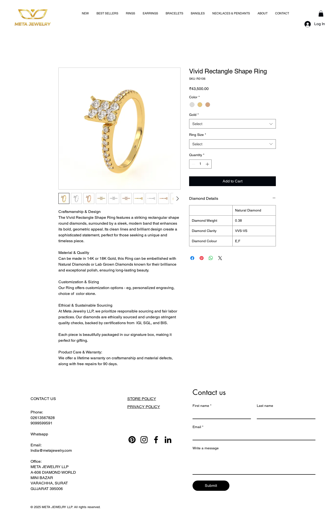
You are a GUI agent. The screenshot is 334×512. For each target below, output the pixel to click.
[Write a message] (254, 463)
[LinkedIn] (168, 439)
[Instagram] (144, 439)
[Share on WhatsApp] (211, 258)
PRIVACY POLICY (143, 406)
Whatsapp (39, 434)
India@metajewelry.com (51, 450)
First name (202, 406)
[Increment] (208, 164)
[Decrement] (193, 164)
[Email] (252, 435)
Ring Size (197, 135)
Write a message (206, 448)
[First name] (220, 414)
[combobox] (232, 124)
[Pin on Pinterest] (202, 258)
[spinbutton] (200, 164)
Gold (194, 115)
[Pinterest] (132, 439)
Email (198, 427)
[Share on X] (220, 258)
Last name (265, 406)
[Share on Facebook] (192, 258)
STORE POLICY (141, 398)
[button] (320, 13)
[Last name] (284, 414)
